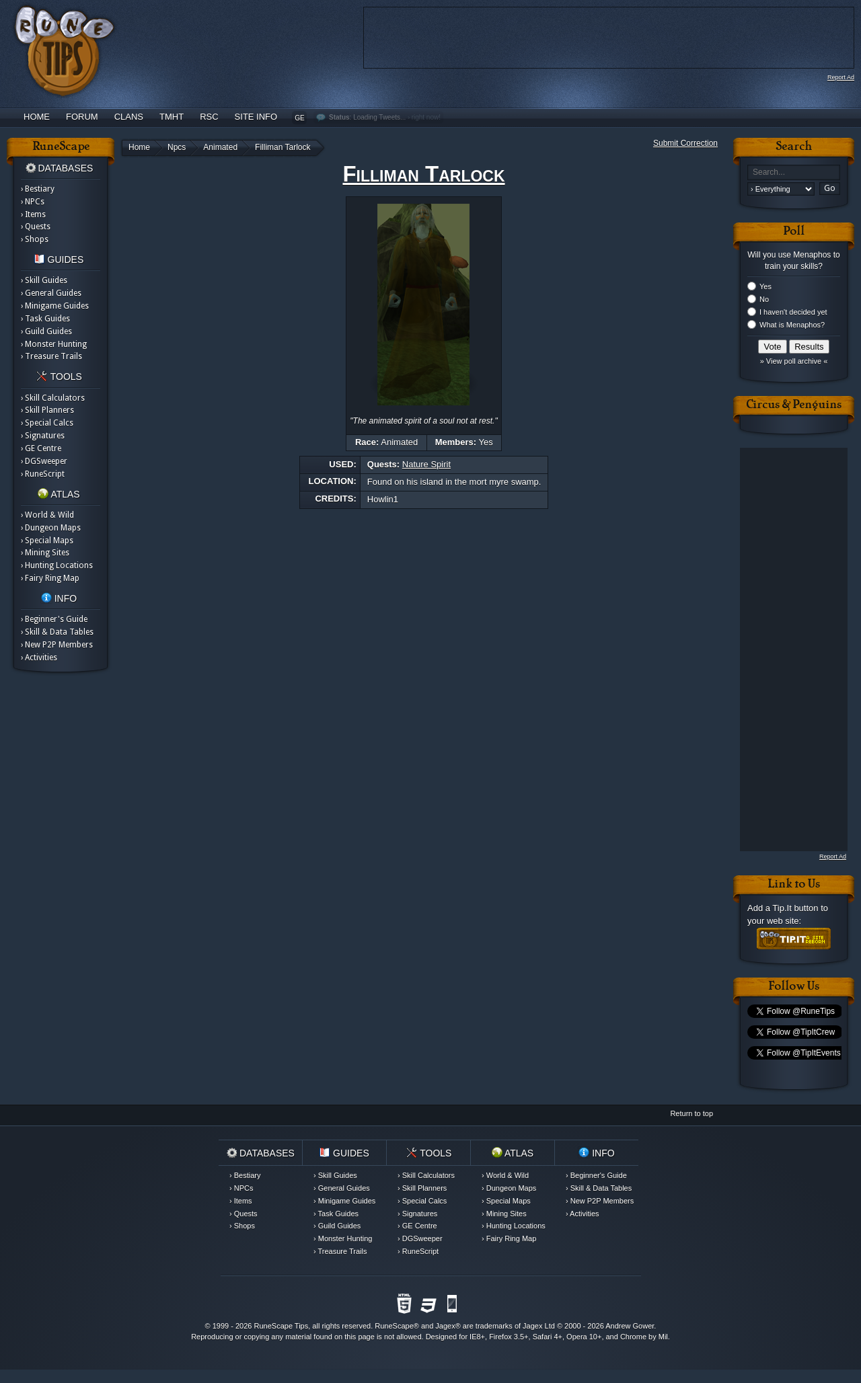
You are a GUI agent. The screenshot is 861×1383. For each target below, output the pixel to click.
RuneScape (394, 1326)
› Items (33, 214)
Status (339, 117)
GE (299, 118)
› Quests (35, 226)
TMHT (171, 117)
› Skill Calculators (53, 398)
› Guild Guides (46, 331)
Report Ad (840, 77)
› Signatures (43, 435)
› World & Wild (47, 515)
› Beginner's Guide (54, 619)
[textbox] (793, 172)
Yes (765, 286)
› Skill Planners (47, 410)
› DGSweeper (44, 461)
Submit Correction (685, 143)
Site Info (256, 117)
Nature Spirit (426, 464)
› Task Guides (45, 318)
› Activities (39, 657)
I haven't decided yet (793, 312)
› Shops (34, 239)
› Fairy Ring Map (50, 578)
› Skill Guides (44, 280)
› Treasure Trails (51, 356)
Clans (128, 117)
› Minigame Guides (55, 306)
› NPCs (32, 201)
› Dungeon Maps (51, 527)
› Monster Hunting (54, 344)
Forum (82, 117)
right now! (426, 117)
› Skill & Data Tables (57, 632)
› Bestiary (37, 189)
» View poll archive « (794, 361)
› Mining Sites (45, 552)
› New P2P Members (57, 644)
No (764, 299)
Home (37, 117)
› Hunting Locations (57, 565)
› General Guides (51, 293)
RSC (209, 117)
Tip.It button (795, 908)
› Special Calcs (47, 423)
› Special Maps (47, 540)
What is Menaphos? (792, 325)
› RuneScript (43, 474)
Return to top (691, 1113)
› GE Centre (41, 448)
